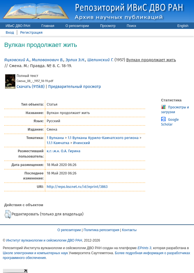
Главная (48, 26)
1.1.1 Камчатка (58, 143)
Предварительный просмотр (74, 86)
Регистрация (31, 32)
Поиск (131, 26)
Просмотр (108, 26)
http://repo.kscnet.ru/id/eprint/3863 (77, 187)
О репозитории (77, 26)
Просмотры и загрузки (175, 109)
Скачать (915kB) (31, 86)
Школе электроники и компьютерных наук (35, 253)
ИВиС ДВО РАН (18, 26)
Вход (10, 32)
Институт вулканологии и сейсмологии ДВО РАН (44, 240)
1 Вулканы (55, 138)
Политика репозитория (101, 230)
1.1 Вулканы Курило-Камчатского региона (103, 138)
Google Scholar (170, 122)
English (182, 26)
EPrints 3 (144, 248)
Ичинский (81, 143)
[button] (7, 214)
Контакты (129, 230)
